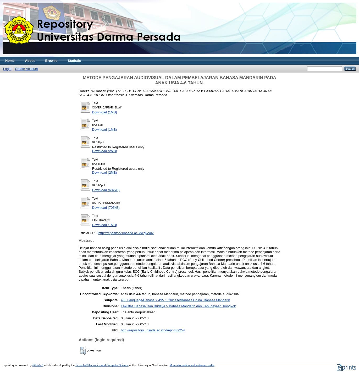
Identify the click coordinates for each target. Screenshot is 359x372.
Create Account (26, 69)
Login (7, 69)
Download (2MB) (104, 151)
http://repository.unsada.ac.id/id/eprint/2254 (153, 330)
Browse (51, 61)
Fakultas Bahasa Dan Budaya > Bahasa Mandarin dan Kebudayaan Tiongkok (178, 306)
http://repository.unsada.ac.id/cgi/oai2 (126, 233)
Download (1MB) (104, 112)
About (30, 61)
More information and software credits (192, 365)
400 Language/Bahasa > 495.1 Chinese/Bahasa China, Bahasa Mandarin (175, 300)
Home (10, 61)
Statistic (74, 61)
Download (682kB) (106, 190)
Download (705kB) (106, 208)
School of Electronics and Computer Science (102, 365)
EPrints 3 (37, 365)
